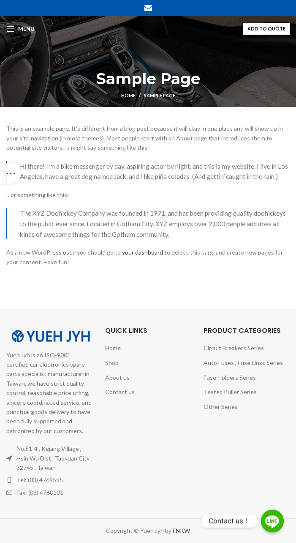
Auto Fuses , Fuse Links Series (243, 362)
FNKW (180, 530)
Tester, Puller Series (230, 391)
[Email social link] (148, 8)
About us (117, 377)
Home (128, 95)
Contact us (120, 391)
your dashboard (142, 252)
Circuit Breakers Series (234, 347)
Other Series (221, 406)
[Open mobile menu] (20, 28)
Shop (112, 362)
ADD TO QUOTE (266, 28)
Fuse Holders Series (230, 377)
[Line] (272, 521)
